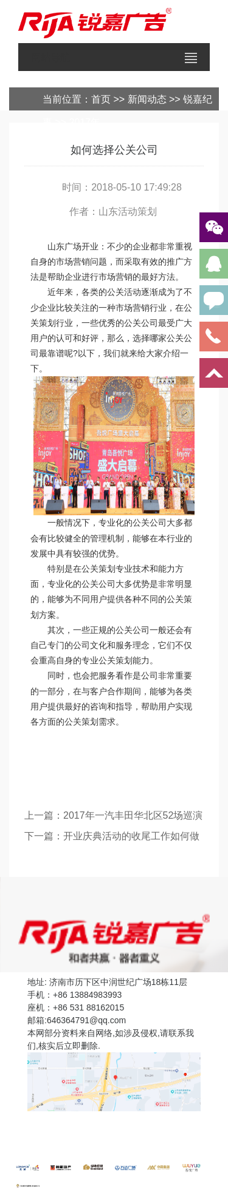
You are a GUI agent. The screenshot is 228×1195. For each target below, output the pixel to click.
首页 (101, 99)
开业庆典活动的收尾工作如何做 (131, 836)
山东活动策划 (127, 211)
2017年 (85, 122)
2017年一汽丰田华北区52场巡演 (132, 815)
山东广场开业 (72, 246)
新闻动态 (147, 99)
